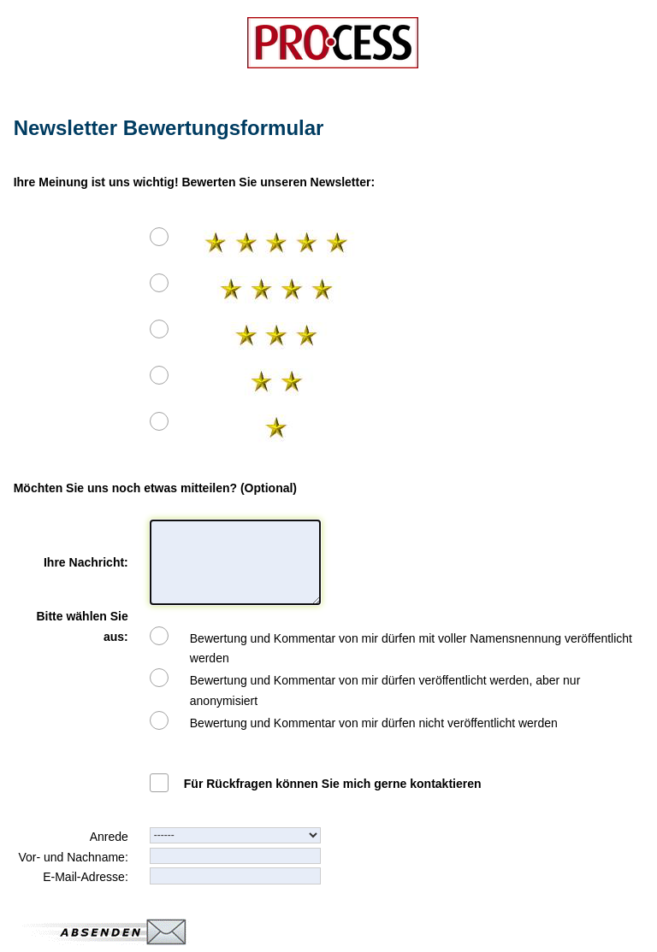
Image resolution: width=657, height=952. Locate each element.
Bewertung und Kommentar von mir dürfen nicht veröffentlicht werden (374, 723)
